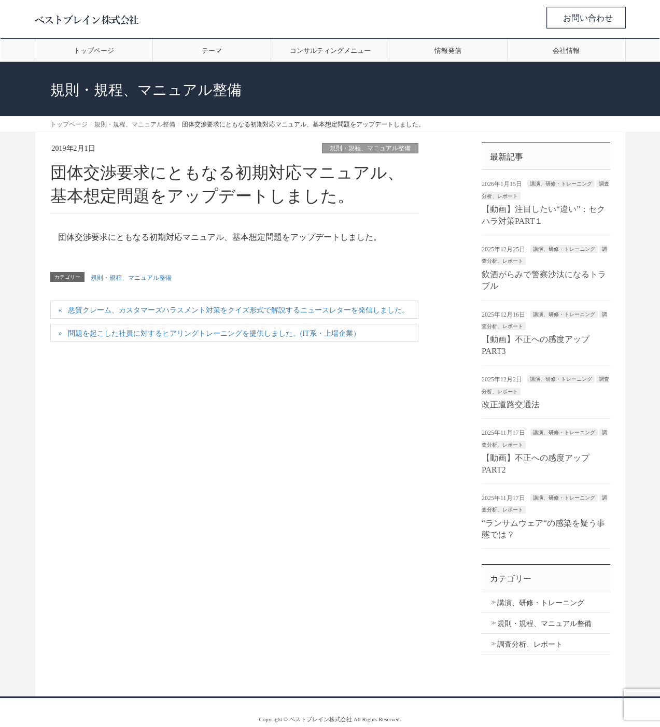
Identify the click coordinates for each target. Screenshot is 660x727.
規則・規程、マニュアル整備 (370, 148)
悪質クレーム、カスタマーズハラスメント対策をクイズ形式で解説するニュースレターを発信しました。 (238, 310)
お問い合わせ (588, 17)
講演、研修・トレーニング (561, 184)
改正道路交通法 (511, 404)
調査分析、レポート (530, 644)
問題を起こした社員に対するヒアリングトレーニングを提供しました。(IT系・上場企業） (214, 333)
